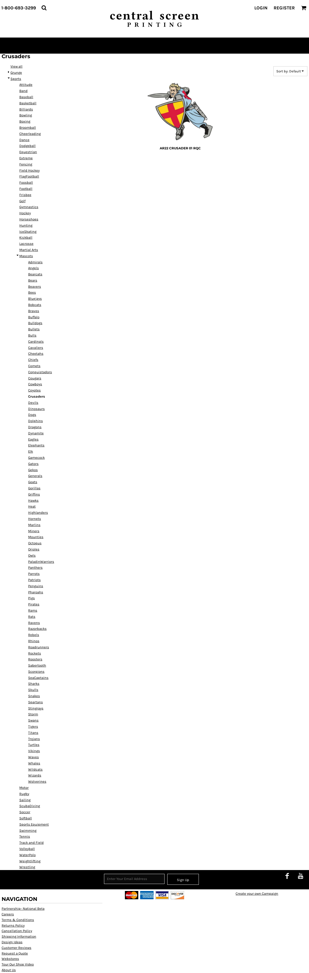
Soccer (24, 812)
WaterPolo (27, 855)
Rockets (34, 653)
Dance (24, 140)
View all (16, 66)
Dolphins (35, 421)
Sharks (33, 684)
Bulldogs (35, 323)
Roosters (35, 659)
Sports (15, 79)
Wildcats (35, 769)
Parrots (34, 574)
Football (25, 189)
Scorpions (36, 671)
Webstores (10, 959)
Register (284, 7)
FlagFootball (29, 176)
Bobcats (34, 305)
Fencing (25, 164)
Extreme (26, 158)
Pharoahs (35, 592)
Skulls (33, 690)
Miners (33, 531)
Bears (32, 280)
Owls (32, 555)
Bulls (32, 335)
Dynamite (36, 433)
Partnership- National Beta (23, 909)
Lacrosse (26, 244)
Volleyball (27, 849)
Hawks (33, 500)
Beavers (34, 286)
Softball (25, 818)
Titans (33, 733)
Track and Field (31, 843)
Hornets (34, 519)
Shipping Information (19, 936)
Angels (33, 268)
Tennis (24, 836)
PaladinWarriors (41, 562)
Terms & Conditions (18, 920)
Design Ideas (12, 942)
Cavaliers (35, 348)
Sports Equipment (34, 824)
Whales (34, 763)
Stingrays (35, 708)
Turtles (33, 745)
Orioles (33, 549)
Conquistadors (40, 372)
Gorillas (34, 488)
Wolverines (37, 781)
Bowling (25, 115)
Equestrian (28, 152)
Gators (33, 464)
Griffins (34, 494)
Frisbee (25, 195)
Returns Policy (13, 925)
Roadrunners (38, 647)
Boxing (24, 121)
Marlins (34, 525)
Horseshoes (28, 219)
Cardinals (36, 341)
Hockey (25, 213)
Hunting (25, 225)
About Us (9, 970)
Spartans (35, 702)
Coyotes (34, 390)
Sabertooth (37, 665)
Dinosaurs (36, 409)
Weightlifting (29, 861)
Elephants (36, 445)
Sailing (25, 800)
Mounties (35, 537)
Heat (32, 506)
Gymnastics (28, 207)
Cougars (34, 378)
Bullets (34, 329)
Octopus (35, 543)
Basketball (27, 103)
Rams (32, 610)
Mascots (26, 256)
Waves (33, 757)
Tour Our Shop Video (18, 964)
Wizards (34, 775)
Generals (35, 476)
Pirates (33, 604)
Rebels (33, 635)
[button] (44, 7)
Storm (33, 714)
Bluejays (35, 299)
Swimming (27, 830)
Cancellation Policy (17, 931)
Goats (32, 482)
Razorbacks (37, 629)
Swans (33, 720)
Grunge (16, 73)
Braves (33, 311)
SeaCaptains (38, 678)
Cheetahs (35, 354)
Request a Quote (15, 953)
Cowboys (35, 384)
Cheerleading (30, 134)
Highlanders (38, 512)
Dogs (32, 415)
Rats (31, 617)
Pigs (31, 598)
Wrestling (27, 867)
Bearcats (35, 274)
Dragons (35, 427)
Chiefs (33, 360)
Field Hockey (29, 170)
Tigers (33, 726)
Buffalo (33, 317)
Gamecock (36, 458)
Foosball (26, 182)
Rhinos (33, 641)
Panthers (35, 567)
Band (23, 91)
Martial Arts (28, 250)
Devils (33, 403)
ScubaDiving (29, 806)
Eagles (33, 439)
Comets (34, 366)
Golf (22, 201)
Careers (8, 914)
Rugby (24, 794)
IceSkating (27, 232)
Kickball (25, 237)
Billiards (26, 109)
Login (260, 7)
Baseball (26, 97)
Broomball (27, 127)
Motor (24, 788)
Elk (30, 451)
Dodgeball (27, 146)
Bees (32, 292)
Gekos (33, 470)
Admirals (35, 262)
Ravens (34, 623)
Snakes (34, 696)
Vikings (34, 751)
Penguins (35, 586)
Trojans (34, 739)
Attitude (25, 85)
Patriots (34, 580)
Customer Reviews (16, 948)
